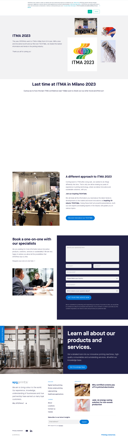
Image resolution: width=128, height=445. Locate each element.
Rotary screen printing (55, 388)
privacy (61, 425)
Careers (50, 412)
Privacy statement (17, 430)
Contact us (51, 409)
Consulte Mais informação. (69, 5)
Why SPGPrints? (18, 403)
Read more (76, 2)
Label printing (52, 391)
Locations (51, 406)
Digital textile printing (55, 385)
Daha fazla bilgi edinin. (75, 4)
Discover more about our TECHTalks (80, 218)
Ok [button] (90, 11)
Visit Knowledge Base (77, 367)
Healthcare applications (55, 394)
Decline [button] (96, 11)
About (50, 403)
